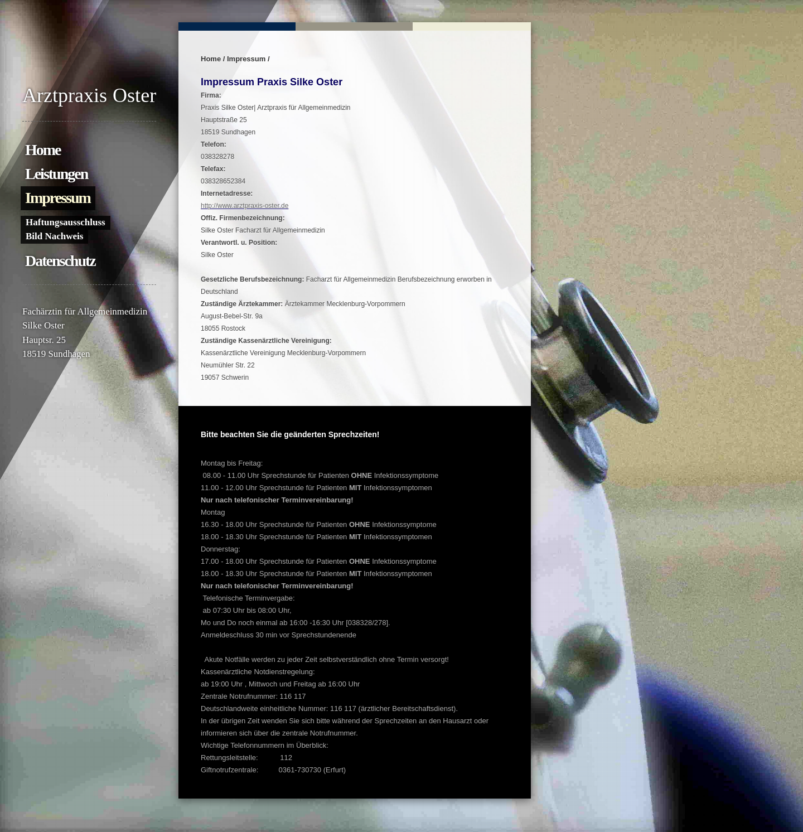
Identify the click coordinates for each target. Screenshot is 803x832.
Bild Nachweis (54, 236)
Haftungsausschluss (65, 222)
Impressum (57, 197)
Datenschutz (60, 260)
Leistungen (56, 173)
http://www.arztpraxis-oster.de (244, 206)
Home (43, 149)
